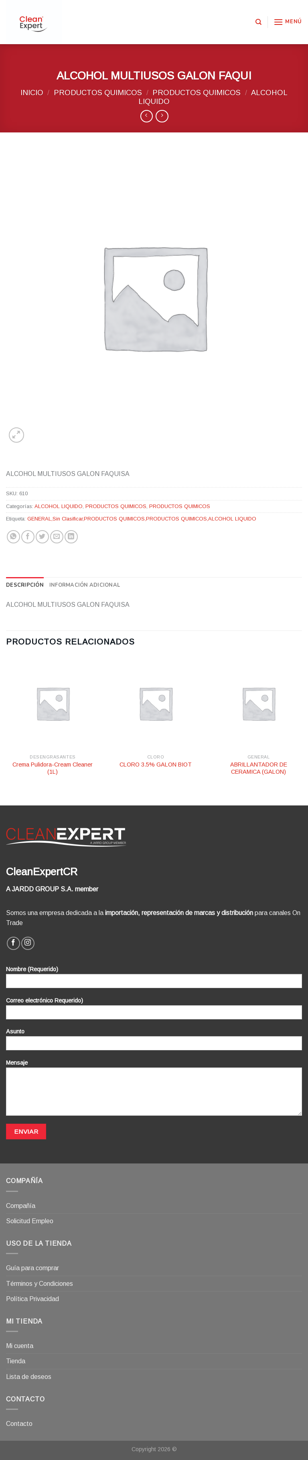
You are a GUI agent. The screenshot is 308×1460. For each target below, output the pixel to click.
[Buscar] (258, 22)
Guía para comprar (32, 1268)
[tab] (25, 585)
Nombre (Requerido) (154, 980)
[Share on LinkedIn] (71, 536)
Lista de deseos (28, 1376)
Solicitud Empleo (29, 1221)
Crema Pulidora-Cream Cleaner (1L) (52, 768)
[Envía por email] (56, 536)
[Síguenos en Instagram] (27, 943)
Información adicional (84, 585)
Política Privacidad (32, 1298)
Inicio (31, 92)
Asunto (154, 1042)
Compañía (20, 1205)
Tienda (15, 1361)
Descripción (25, 585)
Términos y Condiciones (39, 1283)
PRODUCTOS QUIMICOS (98, 92)
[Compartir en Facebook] (27, 536)
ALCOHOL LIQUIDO (58, 506)
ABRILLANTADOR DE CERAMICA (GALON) (258, 768)
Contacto (19, 1423)
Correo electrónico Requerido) (154, 1011)
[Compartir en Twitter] (42, 536)
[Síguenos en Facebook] (13, 943)
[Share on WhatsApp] (13, 536)
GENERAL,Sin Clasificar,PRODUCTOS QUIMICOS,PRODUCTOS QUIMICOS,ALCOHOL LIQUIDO (141, 519)
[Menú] (288, 22)
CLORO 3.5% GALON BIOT (156, 764)
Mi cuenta (19, 1345)
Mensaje (154, 1090)
